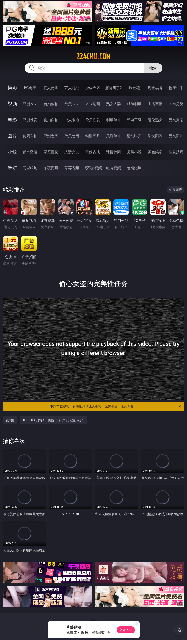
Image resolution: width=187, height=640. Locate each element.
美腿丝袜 (113, 135)
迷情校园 (113, 151)
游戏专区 (92, 87)
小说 (12, 152)
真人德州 (51, 87)
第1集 (10, 420)
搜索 (153, 68)
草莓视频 (71, 167)
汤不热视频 (93, 167)
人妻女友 (71, 151)
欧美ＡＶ (71, 103)
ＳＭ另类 (176, 103)
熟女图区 (155, 135)
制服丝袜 (113, 119)
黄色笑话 (155, 151)
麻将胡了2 (113, 87)
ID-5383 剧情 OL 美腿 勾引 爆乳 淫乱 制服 (53, 420)
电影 (12, 120)
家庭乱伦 (51, 151)
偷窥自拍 (30, 135)
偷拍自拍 (51, 119)
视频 (12, 104)
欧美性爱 (92, 119)
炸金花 (134, 87)
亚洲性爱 (30, 119)
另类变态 (176, 119)
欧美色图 (71, 135)
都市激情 (30, 151)
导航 (12, 168)
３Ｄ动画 (92, 103)
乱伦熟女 (155, 119)
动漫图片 (92, 135)
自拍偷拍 (51, 103)
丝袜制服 (134, 103)
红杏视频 (113, 167)
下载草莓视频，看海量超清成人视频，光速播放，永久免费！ (116, 406)
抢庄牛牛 (176, 87)
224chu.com (93, 56)
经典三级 (134, 119)
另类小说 (134, 151)
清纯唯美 (134, 135)
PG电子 (30, 87)
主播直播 (155, 103)
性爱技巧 (176, 151)
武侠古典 (92, 151)
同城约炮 (30, 167)
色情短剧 (134, 167)
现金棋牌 (155, 87)
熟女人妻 (113, 103)
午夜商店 (51, 167)
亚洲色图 (51, 135)
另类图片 (176, 135)
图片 (12, 136)
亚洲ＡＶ (30, 103)
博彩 (12, 87)
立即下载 (125, 630)
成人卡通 (71, 119)
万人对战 (71, 87)
